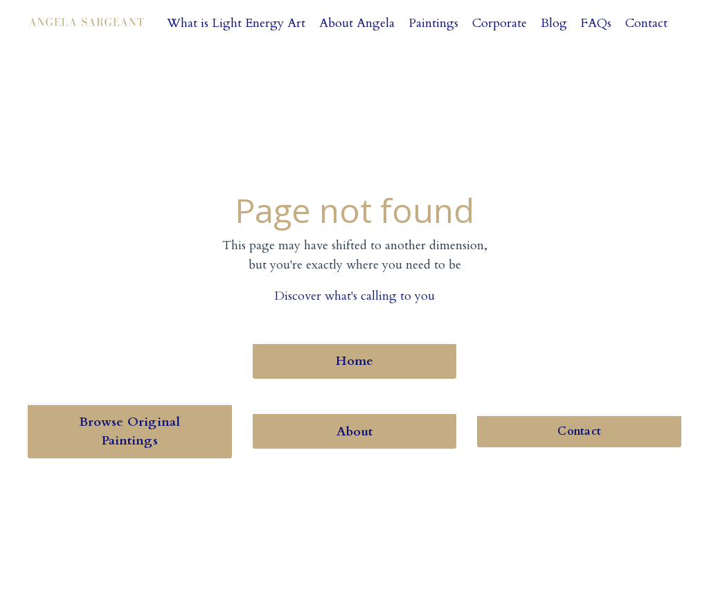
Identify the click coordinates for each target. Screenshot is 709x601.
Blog (554, 23)
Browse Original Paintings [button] (130, 431)
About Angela (357, 23)
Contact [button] (579, 431)
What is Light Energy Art (236, 23)
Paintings (433, 23)
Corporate (499, 23)
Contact (646, 23)
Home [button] (355, 361)
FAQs (596, 23)
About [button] (354, 431)
